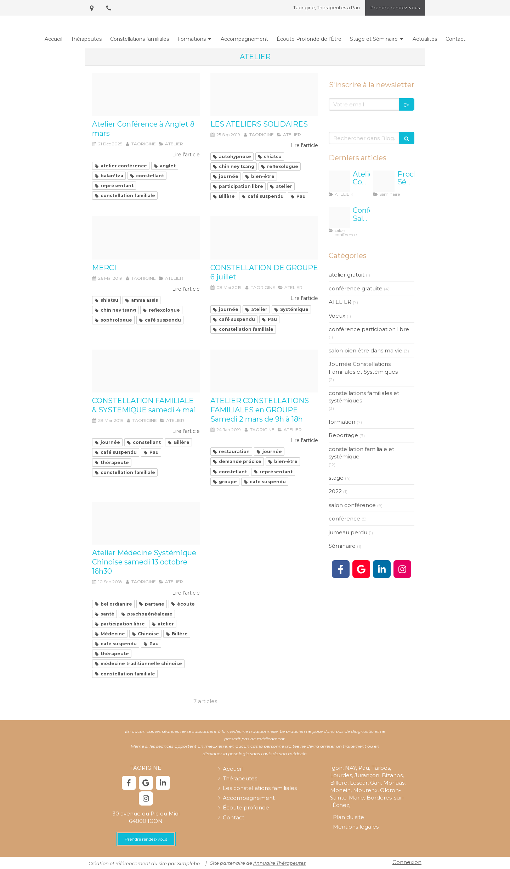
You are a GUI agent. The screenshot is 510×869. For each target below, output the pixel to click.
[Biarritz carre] (339, 217)
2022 (335, 491)
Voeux (337, 315)
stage (336, 477)
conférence (344, 518)
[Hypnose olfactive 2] (264, 371)
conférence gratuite (355, 288)
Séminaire (342, 545)
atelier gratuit (346, 274)
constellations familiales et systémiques (364, 397)
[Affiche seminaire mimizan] (384, 181)
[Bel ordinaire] (146, 523)
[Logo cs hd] (264, 238)
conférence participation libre (369, 329)
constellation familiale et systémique (361, 453)
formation (342, 421)
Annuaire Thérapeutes (279, 863)
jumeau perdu (348, 532)
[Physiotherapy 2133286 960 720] (146, 238)
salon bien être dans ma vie (365, 350)
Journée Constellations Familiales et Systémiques (363, 368)
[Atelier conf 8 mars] (146, 94)
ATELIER (340, 302)
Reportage (343, 435)
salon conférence (352, 505)
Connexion (406, 862)
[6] (264, 94)
